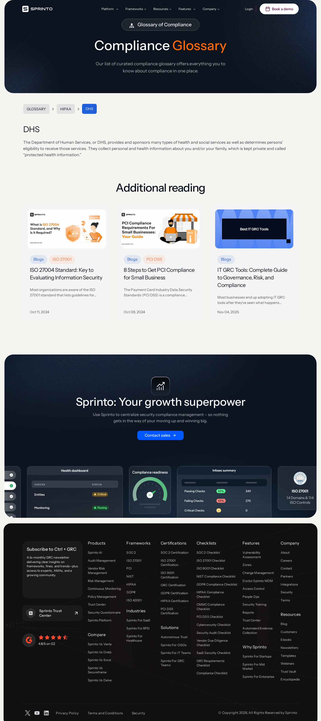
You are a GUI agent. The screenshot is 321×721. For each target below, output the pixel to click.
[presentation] (67, 228)
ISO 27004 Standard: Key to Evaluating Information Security (66, 274)
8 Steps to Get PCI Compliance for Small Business (159, 274)
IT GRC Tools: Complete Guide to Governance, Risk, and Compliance (252, 277)
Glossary (36, 109)
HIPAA (65, 109)
